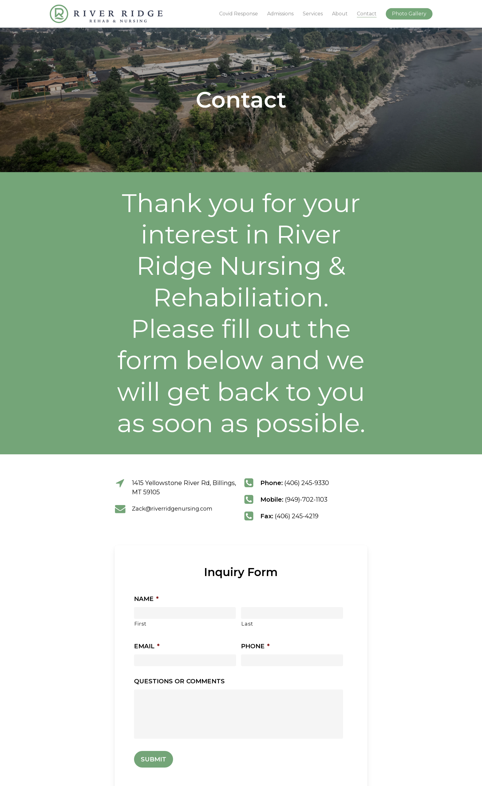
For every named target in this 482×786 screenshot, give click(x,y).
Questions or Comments (179, 681)
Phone (255, 646)
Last (247, 624)
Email (147, 646)
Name (146, 598)
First (140, 624)
